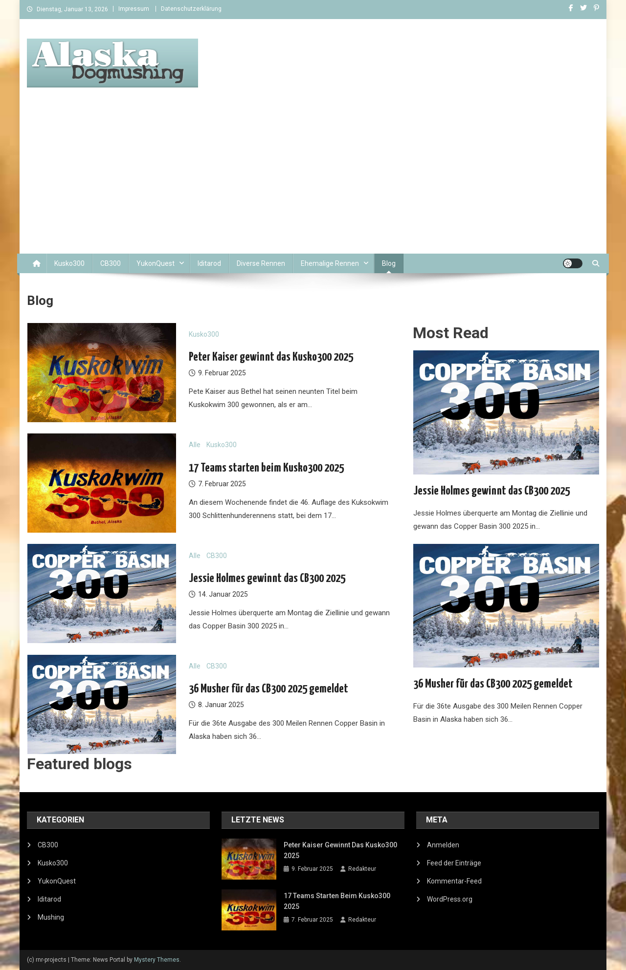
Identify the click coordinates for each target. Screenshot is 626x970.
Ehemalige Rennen (330, 263)
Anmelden (443, 845)
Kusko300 (69, 263)
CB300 (110, 263)
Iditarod (209, 263)
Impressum (133, 8)
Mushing (51, 917)
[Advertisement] (313, 180)
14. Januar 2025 (223, 594)
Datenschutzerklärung (191, 8)
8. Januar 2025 (221, 705)
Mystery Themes (156, 959)
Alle (195, 445)
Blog (389, 263)
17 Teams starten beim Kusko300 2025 (266, 468)
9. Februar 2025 (222, 373)
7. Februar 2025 (222, 484)
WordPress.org (449, 899)
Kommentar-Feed (454, 881)
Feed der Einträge (454, 863)
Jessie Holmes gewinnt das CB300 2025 (267, 578)
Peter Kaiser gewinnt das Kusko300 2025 (271, 357)
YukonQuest (155, 263)
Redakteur (362, 868)
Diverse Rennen (261, 263)
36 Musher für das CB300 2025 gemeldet (268, 689)
